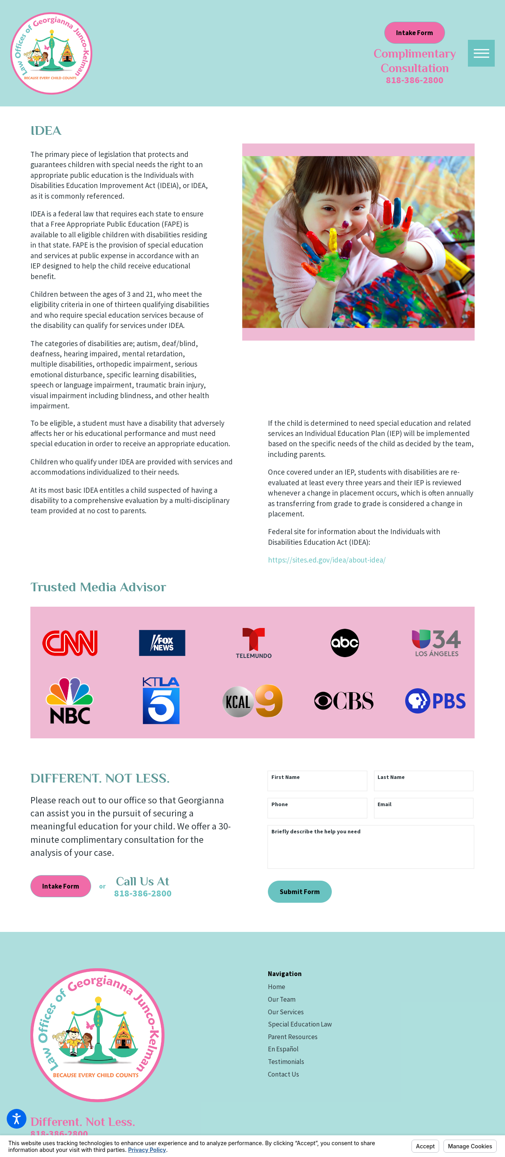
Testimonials (286, 1061)
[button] (481, 53)
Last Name (391, 777)
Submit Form (300, 891)
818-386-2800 (414, 80)
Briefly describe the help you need (316, 831)
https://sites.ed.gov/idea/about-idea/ (327, 560)
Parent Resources (293, 1036)
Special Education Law (300, 1024)
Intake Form (414, 32)
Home (276, 986)
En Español (283, 1049)
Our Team (282, 999)
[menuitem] (371, 987)
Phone (279, 804)
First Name (285, 777)
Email (384, 804)
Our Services (286, 1012)
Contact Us (283, 1074)
